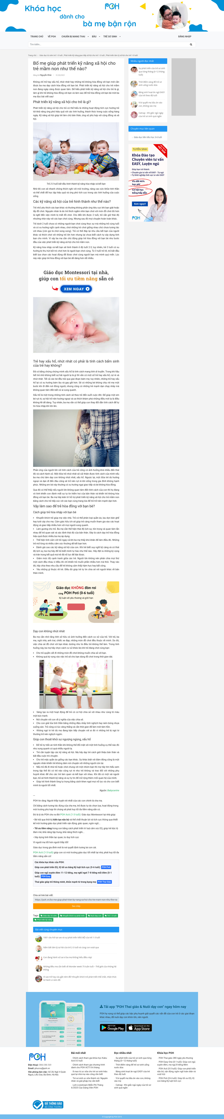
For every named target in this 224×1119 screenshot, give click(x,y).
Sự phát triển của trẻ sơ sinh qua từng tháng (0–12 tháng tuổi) (132, 1059)
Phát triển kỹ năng (43, 919)
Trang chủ (36, 36)
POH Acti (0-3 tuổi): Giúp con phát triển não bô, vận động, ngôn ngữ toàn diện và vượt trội (176, 1071)
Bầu (94, 36)
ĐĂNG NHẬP (184, 36)
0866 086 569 (45, 1064)
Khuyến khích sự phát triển (72, 915)
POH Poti (106, 867)
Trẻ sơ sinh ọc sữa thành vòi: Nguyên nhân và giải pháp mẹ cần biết (89, 1079)
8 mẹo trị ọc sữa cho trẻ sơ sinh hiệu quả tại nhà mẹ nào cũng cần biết (89, 1072)
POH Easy (46, 876)
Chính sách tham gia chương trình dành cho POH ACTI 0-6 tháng (88, 1065)
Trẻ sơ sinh (110, 36)
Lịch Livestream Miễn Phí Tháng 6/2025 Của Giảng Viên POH (87, 1086)
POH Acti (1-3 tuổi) (69, 814)
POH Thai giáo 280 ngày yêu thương (175, 1057)
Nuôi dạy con (94, 915)
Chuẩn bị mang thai (73, 36)
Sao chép (86, 905)
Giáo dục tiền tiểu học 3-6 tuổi (146, 139)
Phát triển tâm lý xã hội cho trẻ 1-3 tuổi (122, 55)
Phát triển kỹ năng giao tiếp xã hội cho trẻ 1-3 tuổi (84, 55)
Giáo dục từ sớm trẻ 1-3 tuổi (51, 55)
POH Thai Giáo (104, 881)
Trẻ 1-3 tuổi (111, 915)
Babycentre (113, 790)
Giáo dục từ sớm (49, 915)
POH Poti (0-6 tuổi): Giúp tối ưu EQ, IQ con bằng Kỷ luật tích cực (175, 1079)
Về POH (52, 36)
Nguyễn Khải (45, 75)
